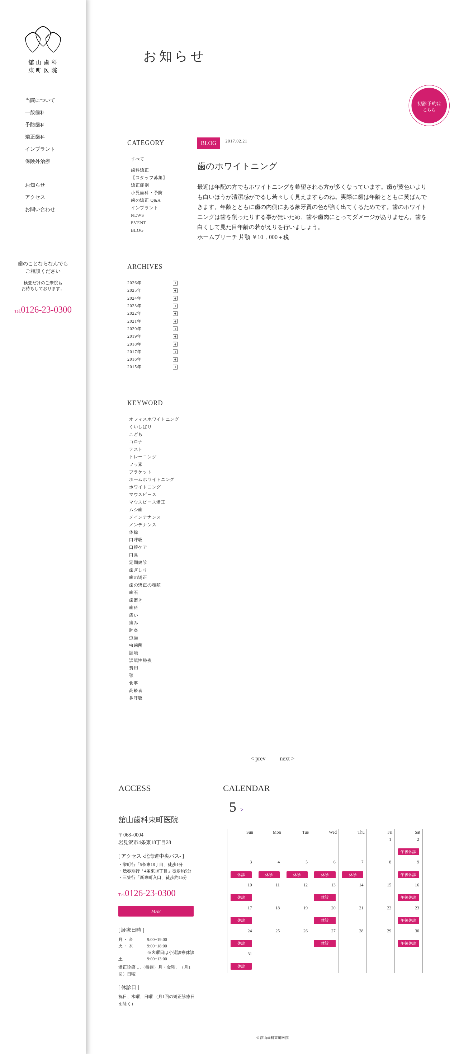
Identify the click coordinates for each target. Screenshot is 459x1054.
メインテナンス (145, 517)
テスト (136, 449)
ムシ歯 (136, 509)
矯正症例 (140, 185)
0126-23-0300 (43, 309)
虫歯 (133, 637)
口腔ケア (138, 547)
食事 (133, 682)
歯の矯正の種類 (145, 584)
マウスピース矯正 (147, 502)
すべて (138, 158)
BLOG (137, 230)
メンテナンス (142, 524)
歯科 (133, 607)
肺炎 (133, 630)
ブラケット (140, 471)
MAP (156, 911)
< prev (258, 758)
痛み (133, 622)
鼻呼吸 (136, 698)
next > (287, 758)
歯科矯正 (140, 170)
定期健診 (138, 562)
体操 (133, 532)
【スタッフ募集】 (149, 177)
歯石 (133, 592)
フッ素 (136, 464)
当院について (40, 100)
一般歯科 (35, 112)
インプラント (40, 149)
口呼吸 (136, 539)
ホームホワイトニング (152, 479)
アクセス (35, 197)
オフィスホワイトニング (154, 419)
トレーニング (142, 456)
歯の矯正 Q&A (146, 200)
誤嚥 (133, 652)
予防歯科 (35, 124)
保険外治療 (37, 161)
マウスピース (142, 494)
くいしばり (140, 426)
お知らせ (35, 185)
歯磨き (136, 600)
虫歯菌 (136, 645)
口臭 (133, 554)
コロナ (136, 441)
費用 (133, 667)
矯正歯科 (35, 137)
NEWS (137, 215)
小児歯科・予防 (147, 192)
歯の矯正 (138, 577)
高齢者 (136, 690)
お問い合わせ (40, 209)
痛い (133, 615)
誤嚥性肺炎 (140, 660)
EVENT (138, 222)
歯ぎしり (138, 569)
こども (136, 434)
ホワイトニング (145, 486)
